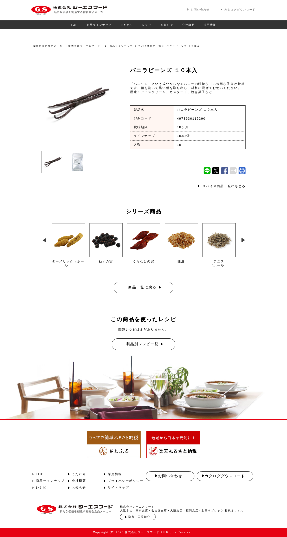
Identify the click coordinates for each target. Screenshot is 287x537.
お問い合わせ (200, 9)
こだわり (127, 24)
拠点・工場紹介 (139, 516)
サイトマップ (118, 487)
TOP (74, 24)
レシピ (147, 24)
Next (243, 239)
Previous (43, 239)
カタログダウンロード (240, 9)
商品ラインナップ (99, 24)
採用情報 (210, 24)
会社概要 (188, 24)
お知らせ (167, 24)
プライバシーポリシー (126, 481)
